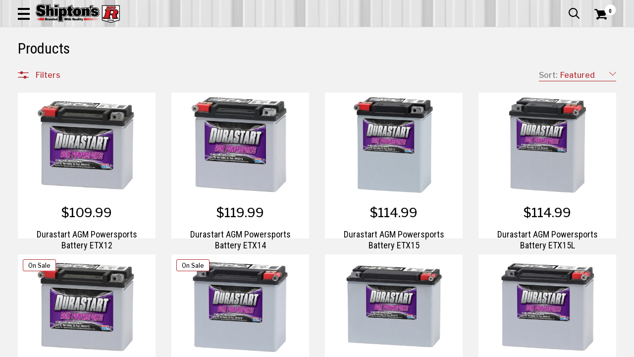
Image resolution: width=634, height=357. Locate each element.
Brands (47, 260)
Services (602, 7)
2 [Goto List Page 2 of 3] (425, 347)
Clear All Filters (40, 93)
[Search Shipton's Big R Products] (287, 36)
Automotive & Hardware (147, 66)
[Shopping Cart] (599, 35)
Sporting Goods (553, 66)
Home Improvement (357, 66)
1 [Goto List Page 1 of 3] (410, 347)
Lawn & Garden (432, 66)
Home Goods (285, 66)
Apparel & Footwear (56, 66)
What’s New (560, 7)
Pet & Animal (492, 66)
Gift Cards (517, 7)
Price (44, 281)
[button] (354, 35)
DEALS (602, 66)
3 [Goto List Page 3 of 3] (440, 347)
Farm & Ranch (227, 66)
